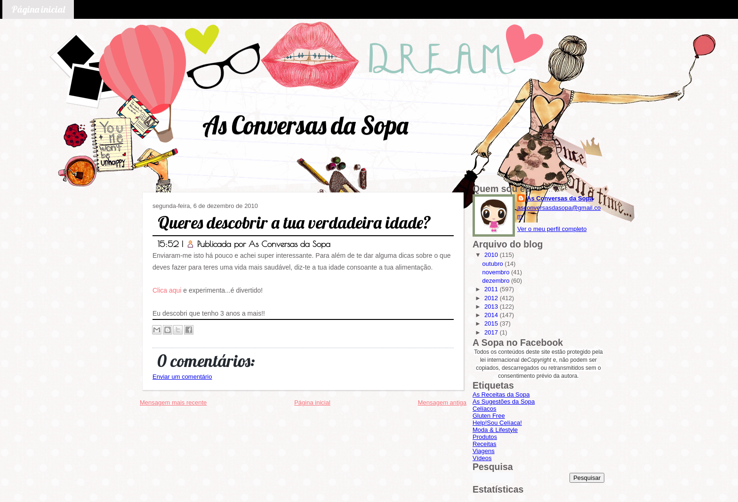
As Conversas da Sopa (305, 125)
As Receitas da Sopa (501, 394)
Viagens (484, 450)
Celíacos (485, 408)
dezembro (496, 280)
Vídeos (482, 458)
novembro (496, 272)
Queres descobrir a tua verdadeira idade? (294, 222)
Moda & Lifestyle (495, 429)
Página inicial (38, 9)
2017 (492, 332)
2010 (492, 254)
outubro (493, 263)
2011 (492, 289)
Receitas (485, 443)
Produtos (485, 436)
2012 (492, 298)
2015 (492, 323)
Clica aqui (166, 290)
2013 (492, 306)
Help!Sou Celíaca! (497, 422)
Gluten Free (489, 415)
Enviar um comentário (182, 376)
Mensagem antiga (442, 402)
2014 (492, 315)
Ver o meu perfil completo (551, 228)
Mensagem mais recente (173, 402)
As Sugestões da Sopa (504, 401)
